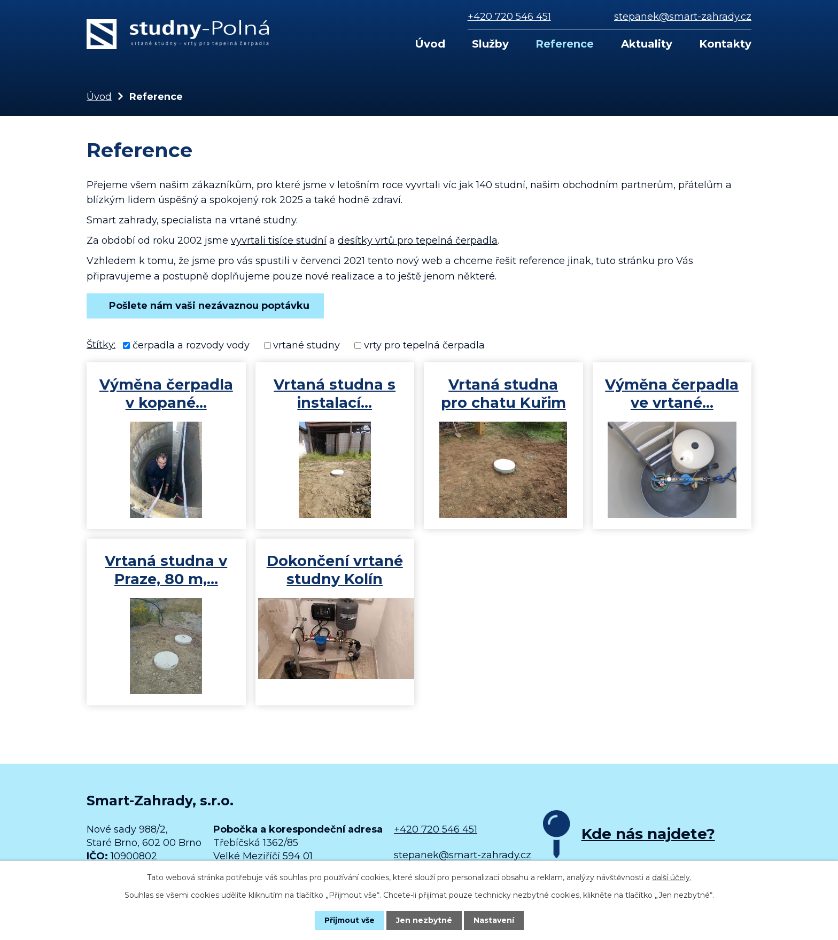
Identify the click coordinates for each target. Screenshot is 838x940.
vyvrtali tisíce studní (279, 240)
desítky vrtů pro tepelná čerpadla (418, 240)
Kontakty (725, 43)
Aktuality (646, 43)
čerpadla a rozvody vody (191, 345)
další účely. (672, 877)
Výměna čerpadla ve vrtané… (672, 393)
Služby (490, 43)
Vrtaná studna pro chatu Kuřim (503, 393)
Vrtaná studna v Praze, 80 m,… (166, 570)
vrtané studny (306, 345)
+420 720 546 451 (509, 16)
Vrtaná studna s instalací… (334, 393)
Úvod (430, 43)
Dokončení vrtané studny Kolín (335, 570)
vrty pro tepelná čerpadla (424, 345)
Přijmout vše (349, 920)
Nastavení (494, 920)
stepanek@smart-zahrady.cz (682, 16)
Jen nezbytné (424, 920)
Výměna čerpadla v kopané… (166, 393)
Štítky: (101, 345)
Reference (565, 43)
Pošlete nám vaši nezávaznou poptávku (205, 306)
